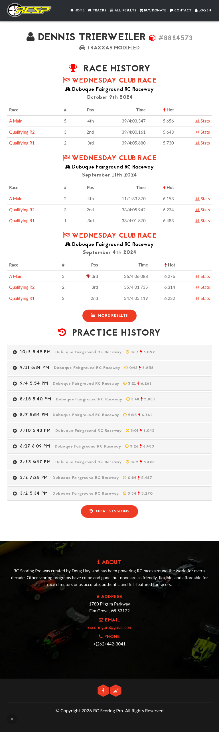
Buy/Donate (153, 10)
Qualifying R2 (22, 132)
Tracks (97, 10)
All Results (123, 10)
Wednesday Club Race (109, 81)
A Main (16, 120)
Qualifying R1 (22, 142)
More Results (109, 315)
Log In (203, 10)
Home (77, 10)
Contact (180, 10)
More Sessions (109, 511)
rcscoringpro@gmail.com (109, 626)
